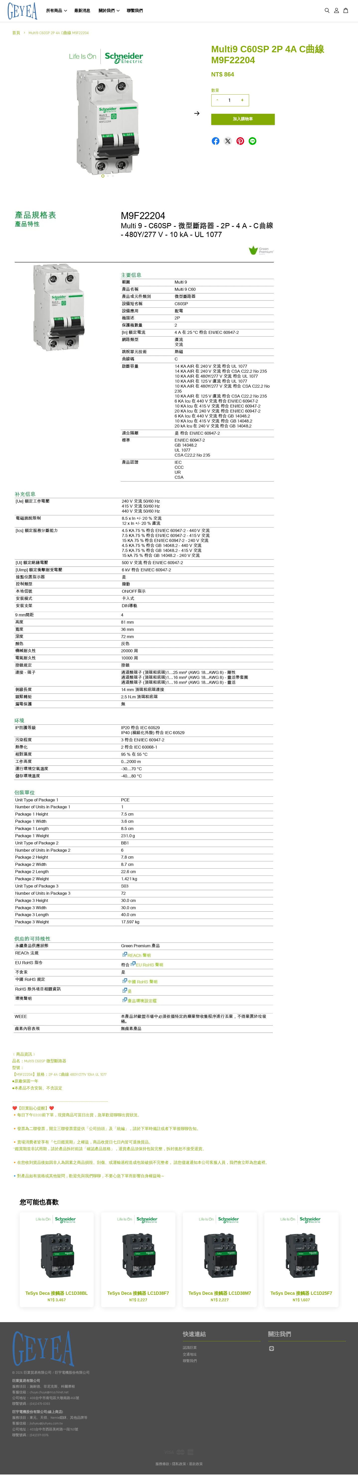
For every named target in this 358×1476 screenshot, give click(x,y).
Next (197, 115)
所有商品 (56, 11)
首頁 (16, 34)
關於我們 (109, 11)
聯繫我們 (135, 11)
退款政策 (196, 1465)
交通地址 (190, 1356)
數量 (215, 92)
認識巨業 (190, 1349)
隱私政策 (179, 1465)
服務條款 (162, 1465)
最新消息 (82, 11)
